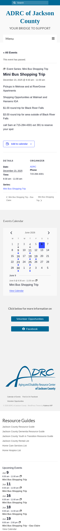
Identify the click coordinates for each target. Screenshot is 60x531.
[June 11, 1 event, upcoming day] (30, 251)
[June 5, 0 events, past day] (36, 245)
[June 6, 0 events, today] (42, 245)
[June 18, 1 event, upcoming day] (30, 257)
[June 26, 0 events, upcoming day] (36, 263)
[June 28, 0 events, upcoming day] (48, 263)
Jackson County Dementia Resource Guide (23, 431)
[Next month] (49, 233)
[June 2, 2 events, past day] (18, 245)
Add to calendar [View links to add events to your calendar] (19, 144)
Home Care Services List (14, 445)
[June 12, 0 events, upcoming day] (36, 251)
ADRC (33, 166)
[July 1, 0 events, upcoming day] (24, 269)
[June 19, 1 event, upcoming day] (36, 257)
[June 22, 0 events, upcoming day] (12, 263)
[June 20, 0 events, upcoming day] (42, 257)
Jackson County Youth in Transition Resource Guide (27, 436)
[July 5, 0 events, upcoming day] (48, 269)
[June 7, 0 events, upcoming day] (48, 245)
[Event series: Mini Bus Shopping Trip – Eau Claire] (20, 522)
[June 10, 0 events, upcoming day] (24, 251)
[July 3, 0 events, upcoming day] (36, 269)
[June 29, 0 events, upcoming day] (12, 269)
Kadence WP (47, 405)
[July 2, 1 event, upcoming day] (30, 269)
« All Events (10, 52)
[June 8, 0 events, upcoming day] (12, 251)
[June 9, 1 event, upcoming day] (18, 251)
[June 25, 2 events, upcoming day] (30, 263)
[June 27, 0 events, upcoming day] (42, 263)
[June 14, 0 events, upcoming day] (48, 251)
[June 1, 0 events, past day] (12, 245)
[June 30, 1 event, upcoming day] (18, 269)
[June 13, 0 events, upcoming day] (42, 251)
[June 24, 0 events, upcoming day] (24, 263)
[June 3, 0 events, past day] (24, 245)
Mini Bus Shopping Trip (14, 188)
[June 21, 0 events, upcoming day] (48, 257)
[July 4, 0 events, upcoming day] (42, 269)
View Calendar (16, 290)
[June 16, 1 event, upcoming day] (18, 257)
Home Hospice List (11, 450)
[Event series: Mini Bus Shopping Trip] (36, 281)
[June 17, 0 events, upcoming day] (24, 257)
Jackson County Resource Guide (18, 426)
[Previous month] (11, 233)
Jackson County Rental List (15, 441)
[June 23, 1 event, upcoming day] (18, 263)
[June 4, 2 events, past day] (30, 245)
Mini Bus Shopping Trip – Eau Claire (21, 525)
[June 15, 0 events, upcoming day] (12, 257)
